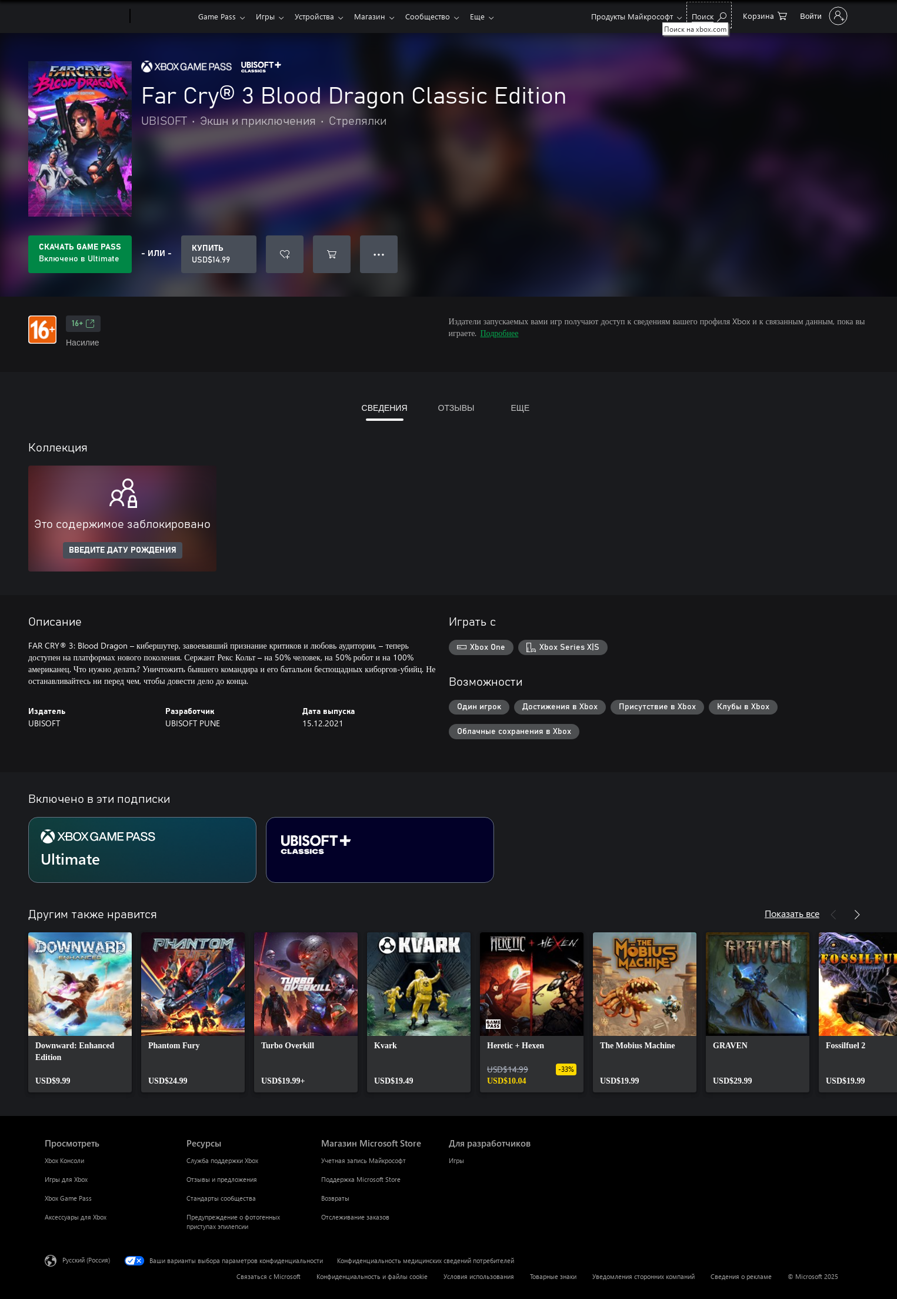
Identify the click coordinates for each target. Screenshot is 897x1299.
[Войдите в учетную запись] (822, 16)
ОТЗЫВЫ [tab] (456, 407)
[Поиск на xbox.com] (709, 15)
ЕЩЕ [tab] (520, 407)
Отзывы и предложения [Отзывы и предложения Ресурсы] (221, 1179)
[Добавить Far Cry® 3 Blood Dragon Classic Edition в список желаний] (285, 254)
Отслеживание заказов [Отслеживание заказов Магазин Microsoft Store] (355, 1217)
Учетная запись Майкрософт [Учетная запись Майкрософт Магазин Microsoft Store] (363, 1160)
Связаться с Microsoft (268, 1276)
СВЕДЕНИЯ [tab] (385, 407)
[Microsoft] (85, 16)
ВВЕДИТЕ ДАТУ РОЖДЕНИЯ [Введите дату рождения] (122, 550)
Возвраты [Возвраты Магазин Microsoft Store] (335, 1198)
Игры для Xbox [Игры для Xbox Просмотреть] (66, 1179)
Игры (267, 16)
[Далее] (857, 914)
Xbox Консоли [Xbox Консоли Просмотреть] (64, 1160)
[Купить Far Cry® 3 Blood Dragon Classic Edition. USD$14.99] (218, 254)
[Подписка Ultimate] (142, 850)
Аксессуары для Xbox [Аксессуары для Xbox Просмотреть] (75, 1217)
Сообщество (437, 16)
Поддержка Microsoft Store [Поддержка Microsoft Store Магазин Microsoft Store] (361, 1179)
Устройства (319, 16)
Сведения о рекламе (741, 1276)
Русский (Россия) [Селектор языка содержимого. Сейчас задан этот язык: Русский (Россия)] (86, 1260)
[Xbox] (162, 16)
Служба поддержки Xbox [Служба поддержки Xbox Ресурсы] (222, 1160)
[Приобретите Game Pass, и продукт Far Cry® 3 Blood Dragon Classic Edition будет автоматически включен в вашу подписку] (80, 254)
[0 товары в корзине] (765, 15)
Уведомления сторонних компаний (643, 1276)
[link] (80, 1012)
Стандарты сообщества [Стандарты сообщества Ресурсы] (221, 1198)
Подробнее (500, 332)
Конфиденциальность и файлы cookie (372, 1276)
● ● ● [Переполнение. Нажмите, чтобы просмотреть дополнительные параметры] (379, 254)
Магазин (376, 16)
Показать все (792, 913)
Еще (489, 16)
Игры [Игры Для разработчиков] (456, 1160)
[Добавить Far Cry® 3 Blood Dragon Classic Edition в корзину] (332, 254)
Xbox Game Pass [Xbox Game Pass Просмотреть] (68, 1198)
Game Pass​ (217, 16)
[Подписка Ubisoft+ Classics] (380, 850)
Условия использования (479, 1276)
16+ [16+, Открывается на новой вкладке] (83, 323)
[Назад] (833, 914)
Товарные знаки (553, 1276)
